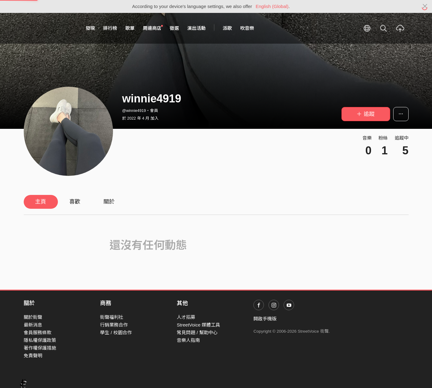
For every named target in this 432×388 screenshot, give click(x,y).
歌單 (130, 28)
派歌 (227, 28)
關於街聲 (33, 317)
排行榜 (110, 28)
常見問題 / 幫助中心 (197, 332)
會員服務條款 (37, 332)
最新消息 (33, 324)
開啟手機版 (265, 318)
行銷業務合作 (114, 324)
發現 (90, 28)
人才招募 (186, 317)
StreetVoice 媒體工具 (198, 324)
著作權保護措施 (40, 347)
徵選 (174, 28)
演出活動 (196, 28)
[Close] (425, 6)
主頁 (40, 202)
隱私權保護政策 (40, 340)
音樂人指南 (188, 340)
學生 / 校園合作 (116, 332)
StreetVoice (49, 28)
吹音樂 (247, 28)
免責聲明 (33, 355)
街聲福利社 (111, 317)
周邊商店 (153, 28)
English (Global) (272, 6)
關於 (109, 202)
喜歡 (74, 202)
